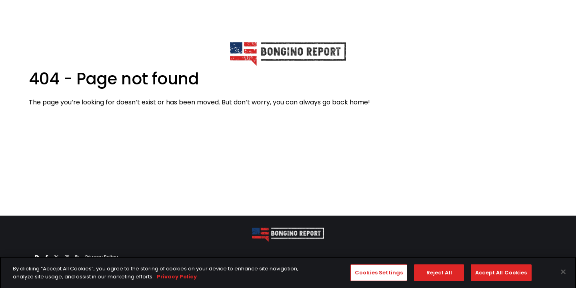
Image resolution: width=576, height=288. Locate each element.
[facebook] (46, 257)
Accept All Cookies (501, 274)
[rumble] (37, 257)
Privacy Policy (101, 257)
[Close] (563, 274)
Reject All (439, 274)
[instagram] (67, 257)
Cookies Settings (379, 274)
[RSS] (77, 257)
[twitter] (56, 257)
